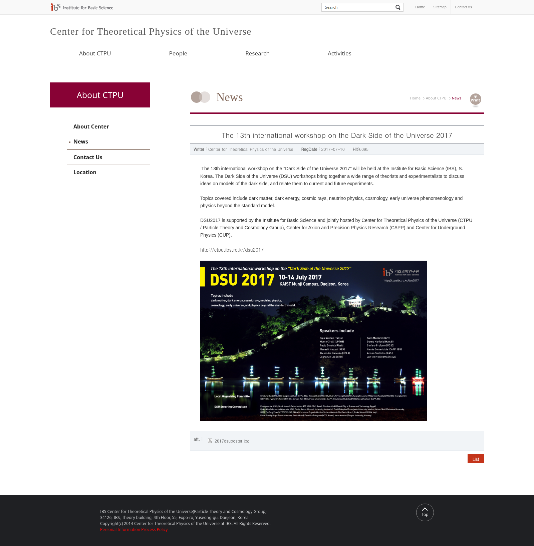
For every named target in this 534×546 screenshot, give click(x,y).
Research (257, 53)
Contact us (463, 7)
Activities (339, 53)
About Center (91, 126)
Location (84, 172)
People (178, 53)
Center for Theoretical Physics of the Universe (151, 31)
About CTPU (95, 53)
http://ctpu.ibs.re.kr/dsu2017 (232, 249)
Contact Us (87, 157)
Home (420, 7)
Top (425, 512)
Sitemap (439, 7)
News (80, 141)
